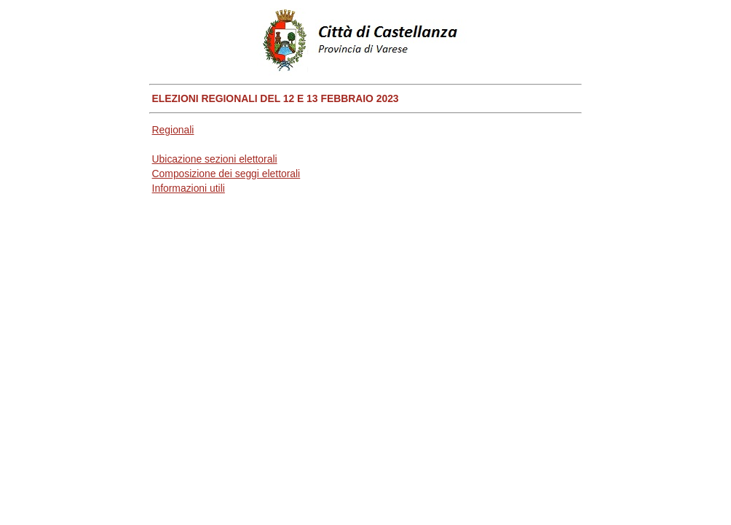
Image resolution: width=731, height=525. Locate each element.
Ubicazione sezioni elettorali (214, 159)
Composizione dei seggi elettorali (226, 173)
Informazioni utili (188, 188)
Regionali (173, 130)
